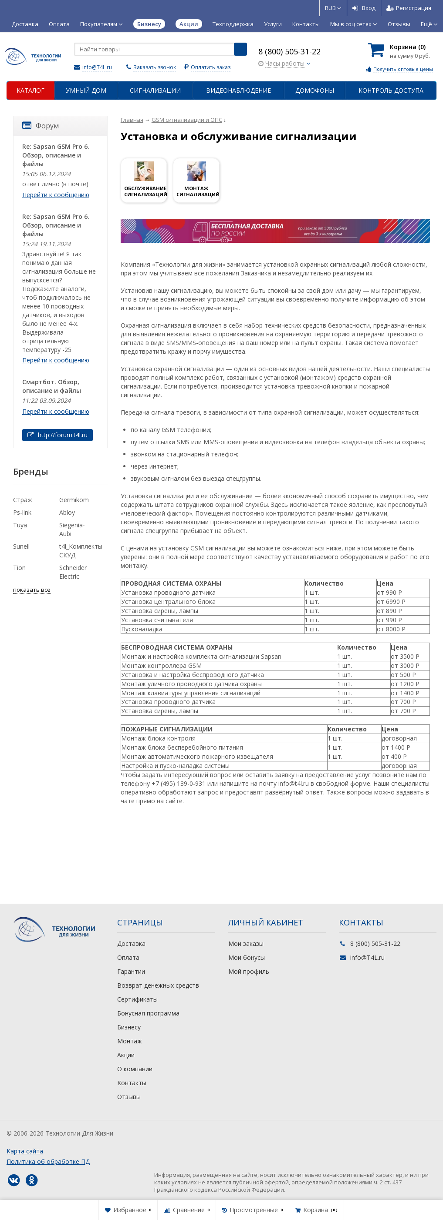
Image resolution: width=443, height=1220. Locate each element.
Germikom (74, 500)
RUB (333, 8)
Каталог (30, 90)
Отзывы (399, 24)
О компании (134, 1069)
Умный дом (86, 90)
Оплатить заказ (210, 67)
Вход (363, 8)
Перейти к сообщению (55, 195)
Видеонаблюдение (238, 90)
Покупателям (101, 24)
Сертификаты (137, 999)
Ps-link (22, 512)
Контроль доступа (390, 90)
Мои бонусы (246, 957)
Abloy (67, 512)
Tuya (20, 525)
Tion (19, 567)
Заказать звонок (154, 67)
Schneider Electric (73, 571)
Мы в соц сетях (353, 24)
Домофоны (314, 90)
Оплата (59, 24)
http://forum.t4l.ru (57, 435)
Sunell (21, 546)
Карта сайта (25, 1151)
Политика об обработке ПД (48, 1161)
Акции (126, 1055)
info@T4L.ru (97, 67)
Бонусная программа (148, 1013)
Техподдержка (233, 24)
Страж (22, 500)
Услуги (273, 24)
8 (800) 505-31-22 (289, 51)
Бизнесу (129, 1027)
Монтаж (129, 1041)
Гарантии (131, 971)
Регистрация (408, 8)
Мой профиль (248, 971)
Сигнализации (155, 90)
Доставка (25, 24)
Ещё (429, 24)
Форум (40, 126)
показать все (32, 589)
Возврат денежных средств (158, 985)
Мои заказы (246, 943)
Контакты (306, 24)
